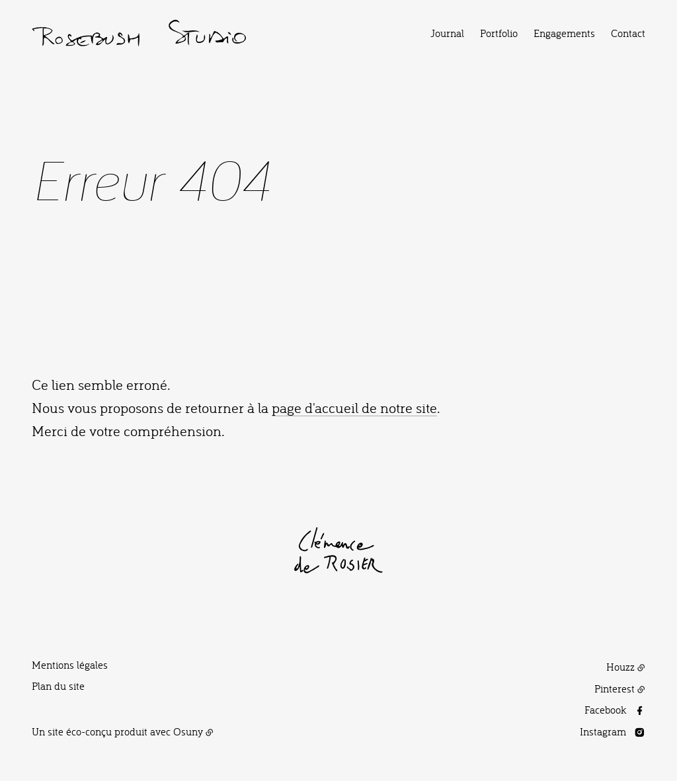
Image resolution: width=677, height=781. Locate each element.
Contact (628, 33)
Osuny (188, 731)
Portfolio (499, 33)
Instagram (603, 731)
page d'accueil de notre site (354, 407)
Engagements (564, 33)
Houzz (620, 666)
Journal (447, 33)
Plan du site (58, 685)
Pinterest (614, 688)
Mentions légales (70, 664)
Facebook (605, 709)
